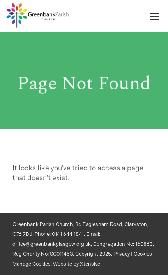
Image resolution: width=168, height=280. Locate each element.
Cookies (143, 254)
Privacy (121, 254)
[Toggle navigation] (155, 16)
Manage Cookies (31, 264)
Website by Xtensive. (77, 264)
